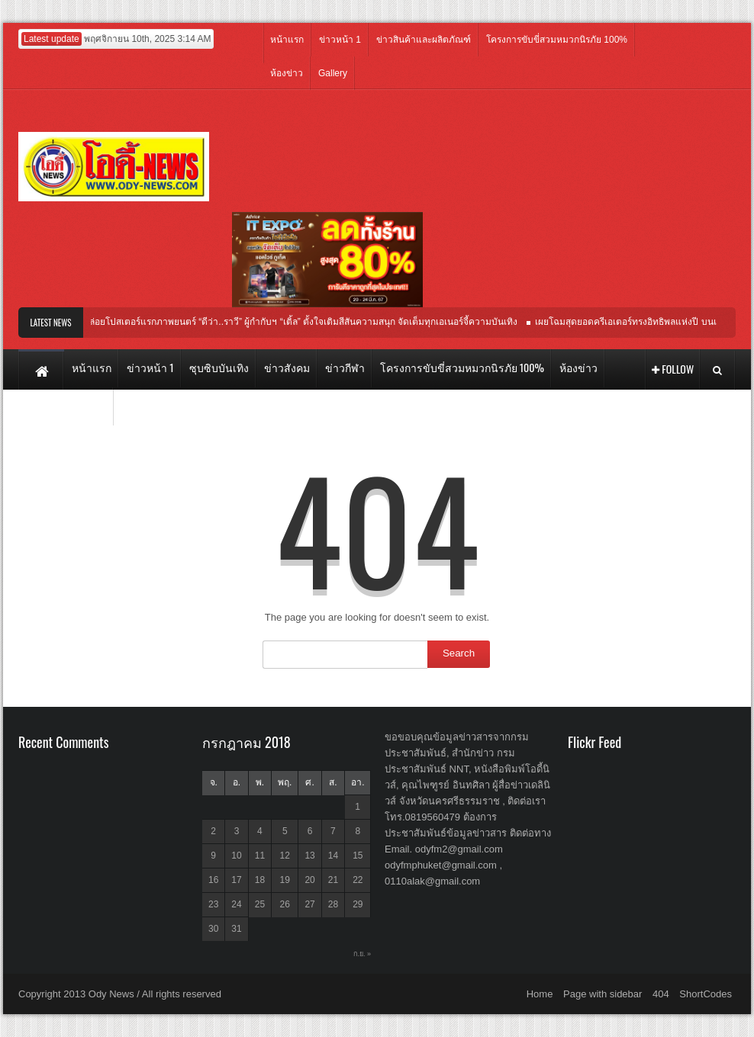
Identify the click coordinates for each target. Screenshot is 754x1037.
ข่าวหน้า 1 (340, 39)
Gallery (332, 73)
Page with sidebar (602, 994)
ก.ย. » (362, 954)
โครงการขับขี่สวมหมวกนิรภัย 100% (556, 39)
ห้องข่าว (286, 73)
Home (540, 994)
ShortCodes (705, 994)
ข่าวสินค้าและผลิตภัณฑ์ (423, 39)
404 (660, 994)
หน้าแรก (287, 39)
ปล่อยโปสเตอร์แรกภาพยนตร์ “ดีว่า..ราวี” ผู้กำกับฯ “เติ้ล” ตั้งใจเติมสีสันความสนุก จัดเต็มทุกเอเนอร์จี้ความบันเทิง (303, 321)
